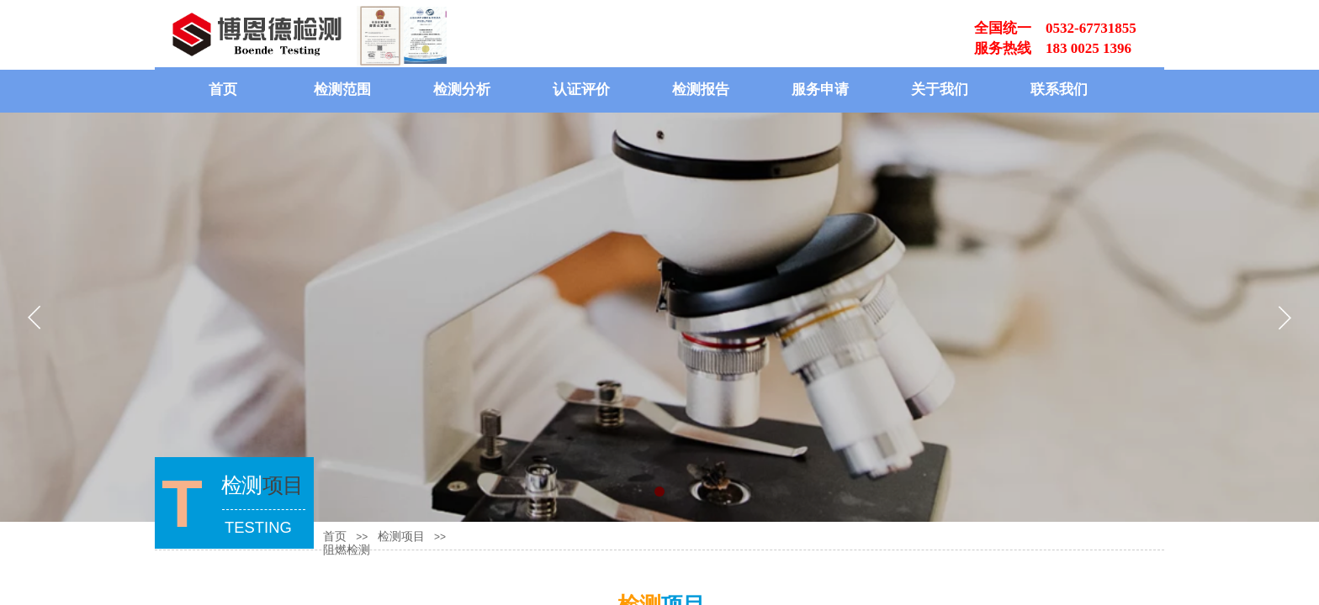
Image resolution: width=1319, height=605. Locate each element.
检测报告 (700, 89)
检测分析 (461, 89)
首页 (223, 89)
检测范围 (342, 89)
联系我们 (1059, 89)
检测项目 (401, 536)
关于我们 (939, 89)
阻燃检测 (346, 550)
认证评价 (581, 89)
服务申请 (820, 89)
